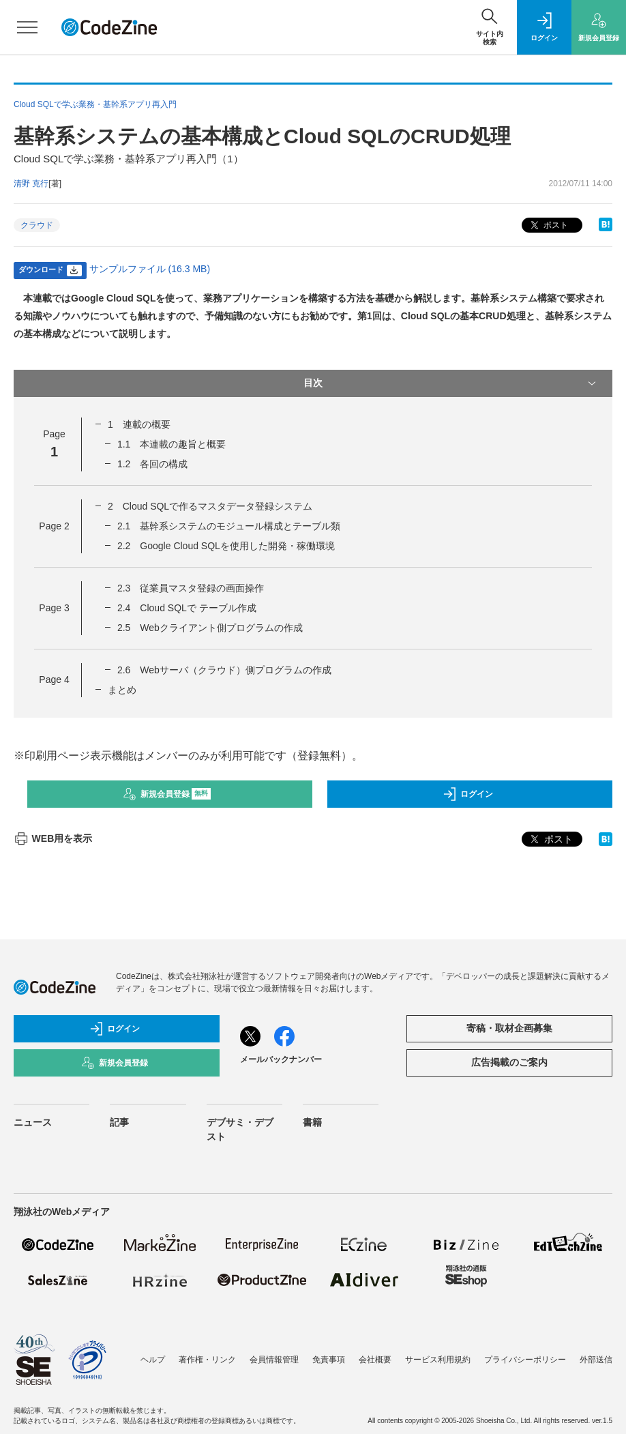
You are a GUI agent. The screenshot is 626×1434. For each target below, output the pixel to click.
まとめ (122, 689)
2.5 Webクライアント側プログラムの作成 (210, 627)
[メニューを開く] (27, 27)
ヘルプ (152, 1359)
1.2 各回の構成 (152, 463)
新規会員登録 (167, 794)
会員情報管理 (274, 1359)
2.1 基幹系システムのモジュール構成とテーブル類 (228, 526)
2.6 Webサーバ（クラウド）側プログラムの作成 (224, 669)
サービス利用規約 (438, 1359)
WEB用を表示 (53, 838)
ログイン (468, 794)
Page (54, 526)
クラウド (36, 225)
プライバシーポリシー (525, 1359)
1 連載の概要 (139, 424)
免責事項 (328, 1359)
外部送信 (596, 1359)
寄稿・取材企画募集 (509, 1028)
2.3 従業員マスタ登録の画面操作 (190, 588)
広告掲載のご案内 (509, 1062)
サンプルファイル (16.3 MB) (149, 268)
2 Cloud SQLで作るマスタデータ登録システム (210, 506)
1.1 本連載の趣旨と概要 (171, 444)
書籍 (312, 1122)
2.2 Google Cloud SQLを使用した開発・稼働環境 (226, 545)
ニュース (33, 1122)
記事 (119, 1122)
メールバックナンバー (281, 1059)
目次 (451, 383)
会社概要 (375, 1359)
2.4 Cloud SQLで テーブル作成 (186, 607)
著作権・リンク (207, 1359)
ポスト (548, 225)
